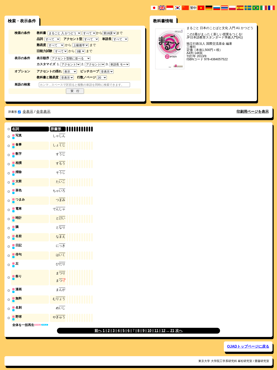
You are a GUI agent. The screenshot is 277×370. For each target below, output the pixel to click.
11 (156, 326)
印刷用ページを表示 (253, 111)
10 (149, 326)
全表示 (28, 111)
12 (164, 326)
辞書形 (14, 111)
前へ (98, 326)
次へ (179, 326)
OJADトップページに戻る (248, 342)
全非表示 (43, 111)
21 (172, 326)
